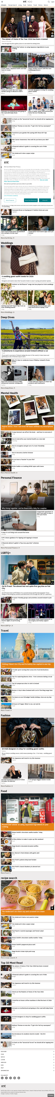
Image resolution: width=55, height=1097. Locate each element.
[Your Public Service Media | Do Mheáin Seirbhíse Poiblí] (3, 1086)
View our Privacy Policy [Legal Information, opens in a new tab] (13, 181)
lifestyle (3, 5)
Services (3, 1062)
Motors (40, 5)
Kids (2, 1065)
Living (20, 5)
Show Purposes (10, 200)
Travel (35, 5)
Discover (3, 1051)
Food (24, 5)
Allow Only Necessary (31, 200)
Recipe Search (12, 5)
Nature (46, 5)
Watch (3, 1057)
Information (5, 1070)
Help (2, 1067)
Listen (3, 1059)
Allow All (45, 200)
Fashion (29, 5)
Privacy (50, 1095)
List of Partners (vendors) (11, 195)
